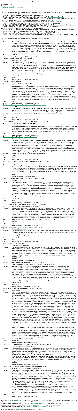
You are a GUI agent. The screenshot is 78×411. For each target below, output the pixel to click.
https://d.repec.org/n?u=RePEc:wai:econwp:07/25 (25, 286)
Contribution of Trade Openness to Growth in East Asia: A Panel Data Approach (24, 17)
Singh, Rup (61, 17)
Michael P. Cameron (69, 29)
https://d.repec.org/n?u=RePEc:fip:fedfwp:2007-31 (25, 396)
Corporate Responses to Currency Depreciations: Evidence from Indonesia (23, 26)
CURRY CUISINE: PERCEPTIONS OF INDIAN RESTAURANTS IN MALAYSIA (24, 25)
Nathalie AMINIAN (55, 12)
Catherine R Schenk (58, 33)
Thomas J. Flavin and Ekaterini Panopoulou (63, 18)
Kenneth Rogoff (73, 34)
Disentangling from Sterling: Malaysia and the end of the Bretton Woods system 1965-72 (27, 33)
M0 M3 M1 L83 (16, 221)
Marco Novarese (5, 405)
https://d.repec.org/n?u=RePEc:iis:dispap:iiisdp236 (25, 135)
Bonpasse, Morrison (50, 31)
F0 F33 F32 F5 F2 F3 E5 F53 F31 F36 (22, 338)
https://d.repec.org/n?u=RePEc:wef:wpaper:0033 (25, 364)
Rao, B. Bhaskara (53, 17)
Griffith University (42, 406)
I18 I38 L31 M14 (16, 282)
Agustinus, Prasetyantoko (46, 20)
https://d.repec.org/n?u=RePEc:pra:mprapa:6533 (25, 79)
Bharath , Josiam (52, 25)
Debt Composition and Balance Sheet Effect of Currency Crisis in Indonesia (23, 23)
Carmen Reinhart (63, 34)
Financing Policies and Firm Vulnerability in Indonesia (17, 13)
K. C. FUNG (64, 12)
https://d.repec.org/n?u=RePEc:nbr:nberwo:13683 (25, 260)
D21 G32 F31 (15, 75)
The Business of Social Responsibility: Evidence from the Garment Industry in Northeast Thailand (29, 29)
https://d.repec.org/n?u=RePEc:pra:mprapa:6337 (25, 119)
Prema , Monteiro (70, 25)
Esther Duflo (39, 28)
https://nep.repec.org (36, 403)
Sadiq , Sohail (61, 25)
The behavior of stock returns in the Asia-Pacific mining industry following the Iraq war (26, 21)
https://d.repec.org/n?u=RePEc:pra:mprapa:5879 (25, 342)
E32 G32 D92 (15, 198)
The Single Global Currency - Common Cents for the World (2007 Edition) (23, 31)
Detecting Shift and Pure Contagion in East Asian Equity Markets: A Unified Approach (26, 18)
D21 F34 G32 (15, 237)
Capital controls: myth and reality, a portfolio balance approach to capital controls (25, 34)
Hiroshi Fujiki (26, 15)
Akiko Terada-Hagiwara (36, 15)
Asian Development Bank (16, 7)
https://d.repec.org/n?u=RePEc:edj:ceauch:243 (24, 176)
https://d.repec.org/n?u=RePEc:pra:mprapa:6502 (25, 241)
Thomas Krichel (19, 409)
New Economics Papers (21, 1)
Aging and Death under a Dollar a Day (13, 28)
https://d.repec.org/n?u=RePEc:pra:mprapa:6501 (25, 202)
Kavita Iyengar (4, 7)
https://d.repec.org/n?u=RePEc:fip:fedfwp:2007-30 (25, 103)
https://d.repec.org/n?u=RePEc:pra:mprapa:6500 (25, 159)
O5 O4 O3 (15, 115)
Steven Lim (61, 29)
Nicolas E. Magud (53, 34)
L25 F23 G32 (15, 155)
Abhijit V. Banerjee (31, 28)
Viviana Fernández (56, 21)
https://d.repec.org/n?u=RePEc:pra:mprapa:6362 (25, 225)
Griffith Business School (29, 406)
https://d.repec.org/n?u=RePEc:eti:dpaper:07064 (25, 57)
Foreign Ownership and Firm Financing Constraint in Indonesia (20, 20)
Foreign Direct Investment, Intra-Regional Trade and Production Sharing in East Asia (26, 12)
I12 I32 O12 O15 (16, 257)
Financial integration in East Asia (12, 15)
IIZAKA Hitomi (72, 12)
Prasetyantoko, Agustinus (41, 13)
